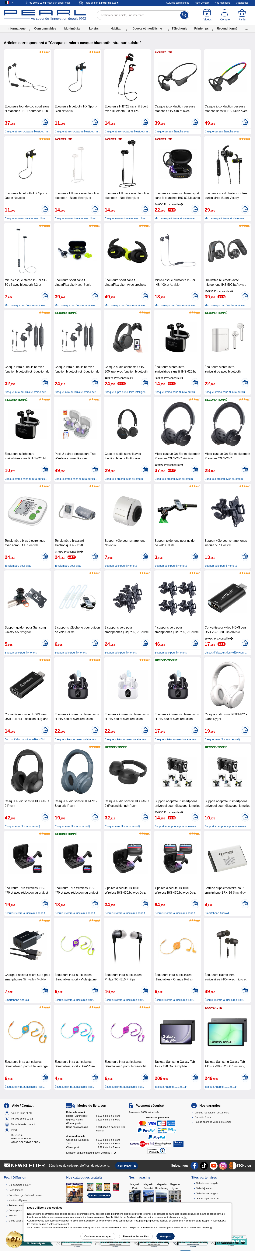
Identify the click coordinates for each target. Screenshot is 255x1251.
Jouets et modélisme (147, 28)
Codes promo (16, 1210)
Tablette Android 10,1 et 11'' (171, 1086)
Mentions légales (18, 1200)
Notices (13, 1215)
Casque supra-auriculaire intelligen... (126, 392)
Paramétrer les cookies (136, 1236)
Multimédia (72, 28)
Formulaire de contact (23, 1124)
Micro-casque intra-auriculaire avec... (176, 218)
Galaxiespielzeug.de (207, 1183)
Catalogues (242, 2)
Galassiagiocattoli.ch (207, 1198)
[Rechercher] (184, 15)
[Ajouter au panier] (45, 122)
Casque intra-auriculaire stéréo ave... (26, 392)
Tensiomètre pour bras (18, 565)
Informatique (17, 28)
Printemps (201, 28)
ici (211, 1227)
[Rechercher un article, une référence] (143, 15)
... (246, 28)
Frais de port (101, 2)
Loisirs (94, 28)
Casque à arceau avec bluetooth (124, 478)
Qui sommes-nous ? (19, 1184)
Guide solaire (16, 1220)
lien (185, 1217)
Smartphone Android (217, 913)
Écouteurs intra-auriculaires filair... (75, 999)
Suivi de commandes (177, 2)
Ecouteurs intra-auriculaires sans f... (26, 913)
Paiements (144, 1112)
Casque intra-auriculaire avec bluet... (26, 218)
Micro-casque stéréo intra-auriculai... (26, 305)
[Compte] (225, 15)
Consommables (45, 28)
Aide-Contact (202, 2)
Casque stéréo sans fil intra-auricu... (176, 392)
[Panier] (242, 15)
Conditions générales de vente (25, 1195)
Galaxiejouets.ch (205, 1188)
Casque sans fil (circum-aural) (222, 739)
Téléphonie (179, 28)
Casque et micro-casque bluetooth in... (27, 131)
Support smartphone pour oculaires (175, 826)
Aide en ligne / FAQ (21, 1113)
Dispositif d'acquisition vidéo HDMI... (226, 652)
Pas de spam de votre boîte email (213, 1121)
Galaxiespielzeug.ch (207, 1193)
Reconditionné (227, 28)
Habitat (116, 28)
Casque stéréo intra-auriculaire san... (76, 739)
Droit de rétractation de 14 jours (212, 1112)
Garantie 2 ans (203, 1117)
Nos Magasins (222, 2)
